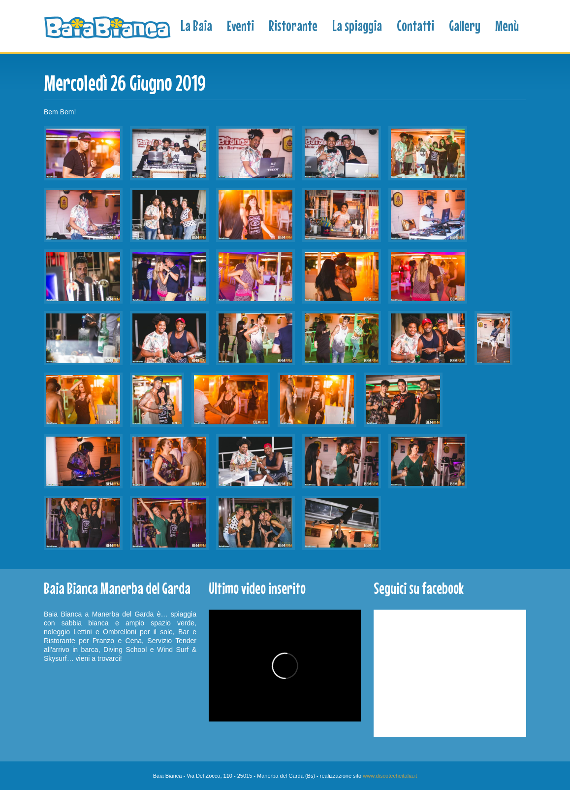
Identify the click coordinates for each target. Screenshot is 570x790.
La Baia (196, 25)
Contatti (415, 25)
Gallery (464, 25)
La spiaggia (357, 25)
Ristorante (293, 25)
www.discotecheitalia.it (390, 776)
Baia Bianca (108, 27)
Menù (507, 25)
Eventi (240, 25)
